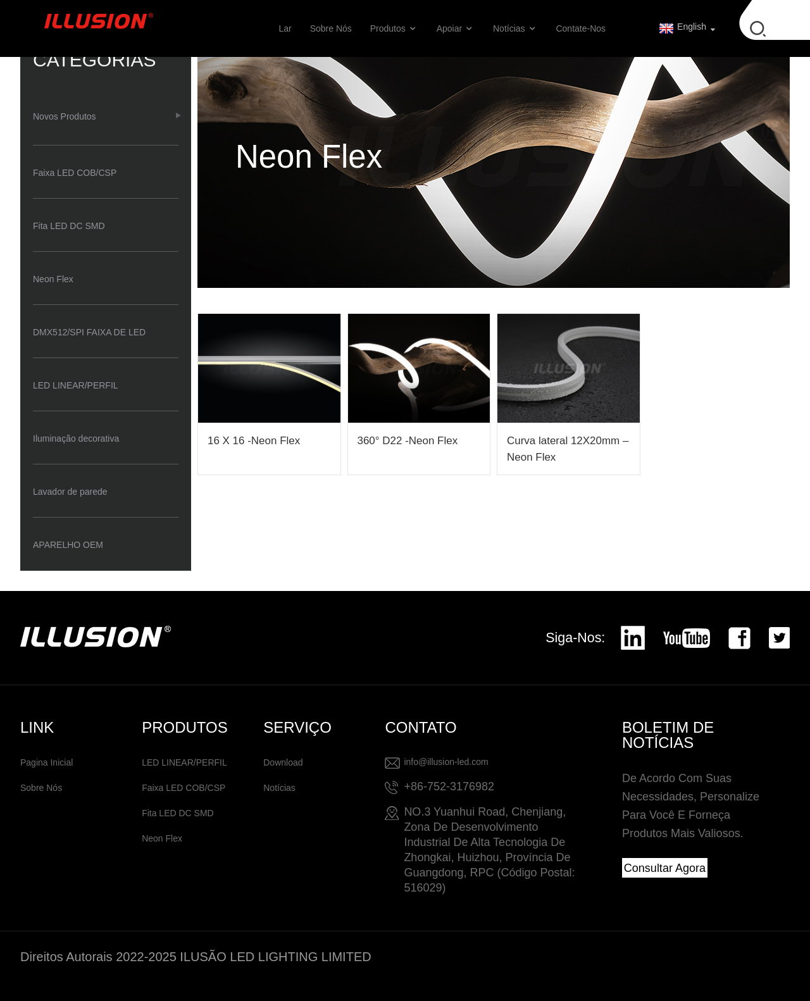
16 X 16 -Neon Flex (254, 441)
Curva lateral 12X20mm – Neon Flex (567, 449)
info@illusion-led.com (446, 762)
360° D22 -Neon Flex (408, 441)
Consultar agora (665, 868)
